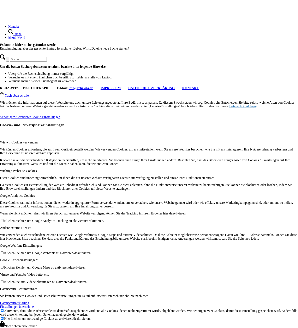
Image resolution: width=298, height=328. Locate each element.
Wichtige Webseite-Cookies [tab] (18, 171)
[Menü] (16, 37)
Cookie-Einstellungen (45, 117)
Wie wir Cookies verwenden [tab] (19, 142)
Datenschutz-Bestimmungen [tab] (18, 289)
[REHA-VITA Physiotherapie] (31, 19)
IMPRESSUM (111, 88)
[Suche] (15, 34)
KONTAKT (190, 88)
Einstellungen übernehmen (17, 306)
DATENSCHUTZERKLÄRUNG (151, 88)
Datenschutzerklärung (243, 106)
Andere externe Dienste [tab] (15, 228)
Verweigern (7, 117)
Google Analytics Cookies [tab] (17, 195)
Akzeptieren (23, 117)
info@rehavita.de (81, 88)
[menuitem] (153, 26)
